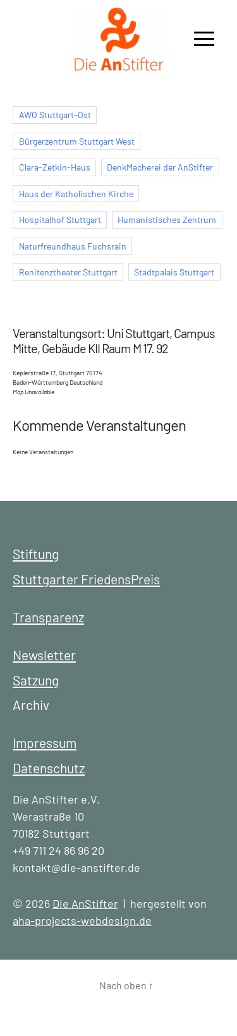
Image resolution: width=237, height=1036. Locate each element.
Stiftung (36, 554)
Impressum (44, 742)
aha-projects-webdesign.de (82, 920)
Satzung (36, 680)
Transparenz (48, 617)
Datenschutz (49, 768)
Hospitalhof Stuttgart (60, 219)
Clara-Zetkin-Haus (54, 167)
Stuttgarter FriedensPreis (86, 579)
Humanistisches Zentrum (167, 219)
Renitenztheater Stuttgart (68, 272)
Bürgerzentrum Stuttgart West (77, 141)
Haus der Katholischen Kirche (76, 193)
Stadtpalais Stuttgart (174, 272)
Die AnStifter (85, 903)
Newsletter (44, 655)
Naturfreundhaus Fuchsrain (72, 246)
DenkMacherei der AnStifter (160, 167)
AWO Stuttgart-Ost (55, 114)
